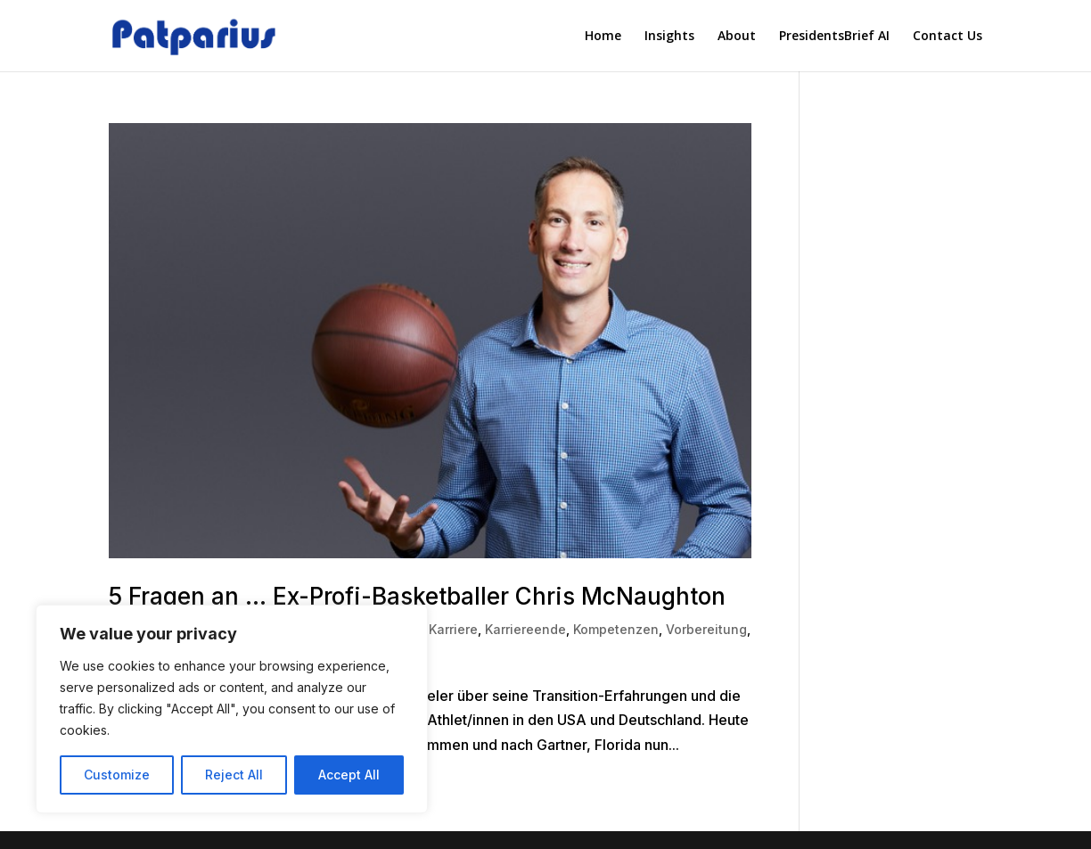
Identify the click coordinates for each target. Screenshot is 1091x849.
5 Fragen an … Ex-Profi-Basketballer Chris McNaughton (417, 596)
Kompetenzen (616, 629)
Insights (669, 36)
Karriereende (525, 629)
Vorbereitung (706, 629)
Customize (117, 774)
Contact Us (947, 36)
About (737, 36)
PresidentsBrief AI (834, 36)
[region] (232, 709)
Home (603, 36)
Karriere (453, 629)
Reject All (234, 774)
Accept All (349, 774)
